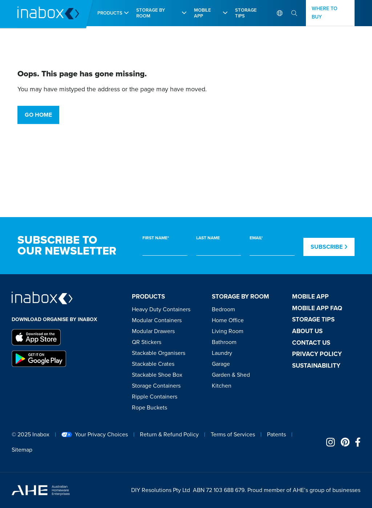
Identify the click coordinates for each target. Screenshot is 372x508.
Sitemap (22, 449)
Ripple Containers (154, 396)
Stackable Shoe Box (157, 375)
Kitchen (221, 385)
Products (109, 12)
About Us (307, 331)
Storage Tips (246, 13)
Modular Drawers (153, 331)
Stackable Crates (153, 364)
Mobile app (202, 13)
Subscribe (329, 247)
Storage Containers (156, 385)
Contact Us (311, 342)
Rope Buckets (149, 407)
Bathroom (224, 342)
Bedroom (223, 309)
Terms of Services (233, 434)
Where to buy (324, 13)
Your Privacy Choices (94, 434)
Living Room (227, 331)
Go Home (38, 115)
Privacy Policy (317, 354)
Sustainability (316, 365)
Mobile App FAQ (317, 308)
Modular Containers (157, 320)
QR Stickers (146, 342)
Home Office (228, 320)
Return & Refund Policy (169, 434)
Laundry (222, 353)
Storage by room (150, 13)
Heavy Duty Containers (161, 309)
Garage (221, 364)
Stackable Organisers (158, 353)
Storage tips (313, 319)
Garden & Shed (231, 375)
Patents (276, 434)
